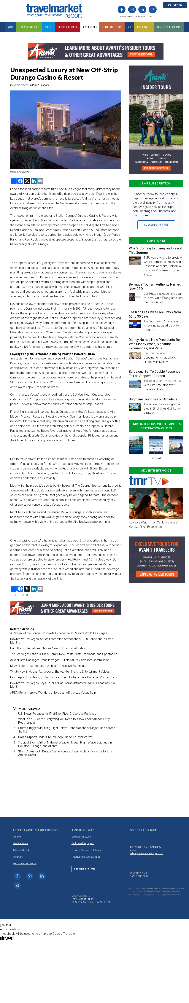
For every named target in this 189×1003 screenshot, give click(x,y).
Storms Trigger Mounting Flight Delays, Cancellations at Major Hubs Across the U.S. (66, 729)
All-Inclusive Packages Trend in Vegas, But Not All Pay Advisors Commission (59, 660)
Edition (175, 5)
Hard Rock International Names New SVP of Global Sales (47, 648)
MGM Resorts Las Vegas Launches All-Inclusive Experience (48, 666)
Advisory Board (21, 850)
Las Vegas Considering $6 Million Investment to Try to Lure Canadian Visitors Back (63, 677)
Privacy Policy (148, 895)
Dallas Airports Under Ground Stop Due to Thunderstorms (55, 737)
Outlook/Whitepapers (83, 843)
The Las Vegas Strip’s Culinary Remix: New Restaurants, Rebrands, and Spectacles (63, 654)
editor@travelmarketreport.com (146, 853)
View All (156, 458)
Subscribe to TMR (156, 224)
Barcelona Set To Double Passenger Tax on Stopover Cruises (155, 374)
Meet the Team (20, 843)
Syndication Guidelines (24, 863)
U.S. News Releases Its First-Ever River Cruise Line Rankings (57, 713)
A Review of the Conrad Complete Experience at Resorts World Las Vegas (58, 633)
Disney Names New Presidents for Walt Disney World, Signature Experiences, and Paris (154, 344)
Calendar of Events (81, 836)
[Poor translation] (9, 938)
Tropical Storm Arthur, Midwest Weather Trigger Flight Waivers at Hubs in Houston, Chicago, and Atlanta (65, 744)
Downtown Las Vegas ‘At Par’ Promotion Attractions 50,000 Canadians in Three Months (61, 640)
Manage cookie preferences (169, 895)
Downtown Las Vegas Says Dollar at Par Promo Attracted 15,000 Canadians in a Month (62, 684)
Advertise (18, 856)
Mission (17, 836)
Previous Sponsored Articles (86, 850)
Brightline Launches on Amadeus (153, 399)
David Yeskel (20, 84)
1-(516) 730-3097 (139, 876)
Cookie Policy (133, 895)
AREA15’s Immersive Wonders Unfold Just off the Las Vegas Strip (53, 692)
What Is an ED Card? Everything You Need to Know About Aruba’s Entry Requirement (64, 720)
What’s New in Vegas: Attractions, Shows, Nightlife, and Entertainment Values (59, 671)
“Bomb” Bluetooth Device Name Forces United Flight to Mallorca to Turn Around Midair (65, 753)
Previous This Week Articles (86, 856)
